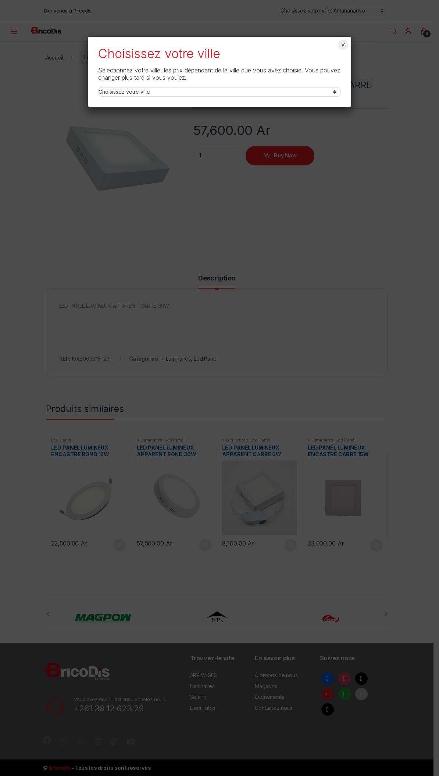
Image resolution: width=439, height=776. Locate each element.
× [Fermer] (343, 45)
